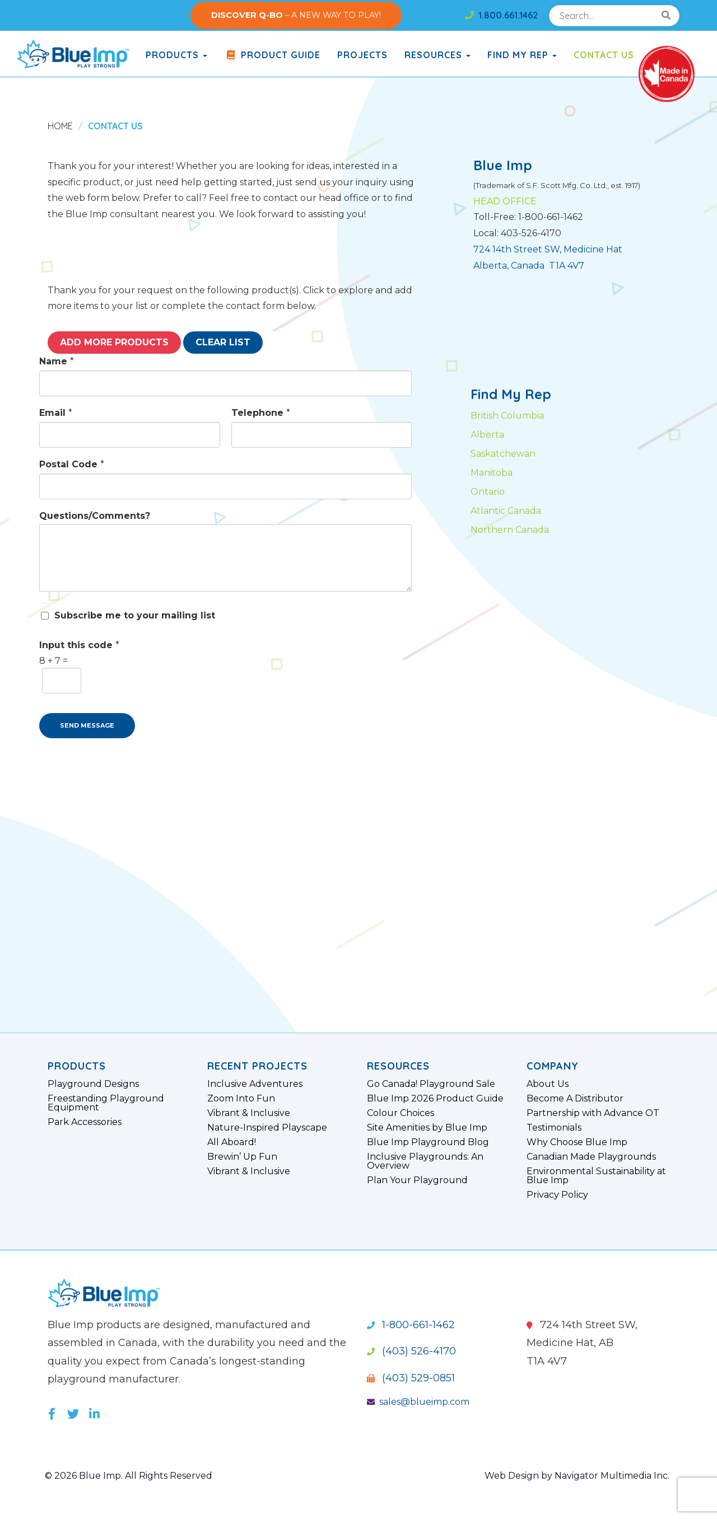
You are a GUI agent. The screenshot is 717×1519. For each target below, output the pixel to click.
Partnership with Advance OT (593, 1113)
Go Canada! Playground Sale (431, 1084)
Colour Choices (400, 1113)
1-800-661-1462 (411, 1325)
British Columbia (507, 415)
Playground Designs (93, 1084)
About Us (548, 1084)
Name (56, 361)
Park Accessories (85, 1122)
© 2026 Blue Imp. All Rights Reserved (128, 1475)
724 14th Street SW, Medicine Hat (547, 249)
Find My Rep (522, 54)
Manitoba (492, 472)
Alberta (487, 434)
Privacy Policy (557, 1194)
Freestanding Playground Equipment (106, 1103)
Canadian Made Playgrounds (591, 1156)
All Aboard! (231, 1142)
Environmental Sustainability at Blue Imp (596, 1176)
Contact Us (604, 54)
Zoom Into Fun (241, 1098)
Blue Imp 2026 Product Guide (435, 1098)
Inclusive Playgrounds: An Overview (425, 1161)
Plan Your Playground (417, 1180)
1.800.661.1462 (501, 15)
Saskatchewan (503, 453)
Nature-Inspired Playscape (267, 1127)
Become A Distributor (575, 1098)
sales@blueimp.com (418, 1401)
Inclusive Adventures (254, 1084)
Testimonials (554, 1127)
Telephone (260, 412)
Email (55, 412)
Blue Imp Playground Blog (428, 1142)
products (176, 54)
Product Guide (272, 54)
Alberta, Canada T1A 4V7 (528, 265)
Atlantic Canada (506, 510)
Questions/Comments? (94, 515)
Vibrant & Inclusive (248, 1113)
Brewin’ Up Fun (242, 1156)
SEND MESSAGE (87, 725)
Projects (362, 54)
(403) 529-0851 (411, 1378)
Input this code (79, 645)
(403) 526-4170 (411, 1351)
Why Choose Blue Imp (577, 1142)
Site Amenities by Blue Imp (427, 1127)
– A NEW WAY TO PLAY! (296, 15)
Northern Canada (510, 529)
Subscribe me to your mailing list (134, 615)
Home (60, 126)
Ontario (488, 491)
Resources (437, 54)
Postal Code (71, 464)
